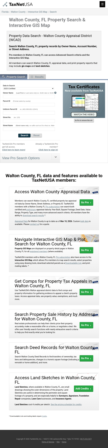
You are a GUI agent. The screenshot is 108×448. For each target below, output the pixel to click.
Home (64, 442)
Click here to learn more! (13, 150)
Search (53, 12)
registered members (38, 251)
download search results (33, 215)
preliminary (31, 209)
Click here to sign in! (48, 150)
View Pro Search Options (21, 158)
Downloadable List (73, 263)
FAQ (58, 442)
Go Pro (86, 202)
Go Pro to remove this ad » (84, 120)
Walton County (18, 12)
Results (37, 76)
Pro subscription (52, 207)
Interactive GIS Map (37, 12)
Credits (44, 416)
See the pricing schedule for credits (66, 404)
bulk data (84, 221)
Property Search (13, 76)
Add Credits (84, 388)
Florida (5, 12)
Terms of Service (48, 442)
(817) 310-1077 (86, 439)
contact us (34, 224)
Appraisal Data (21, 221)
